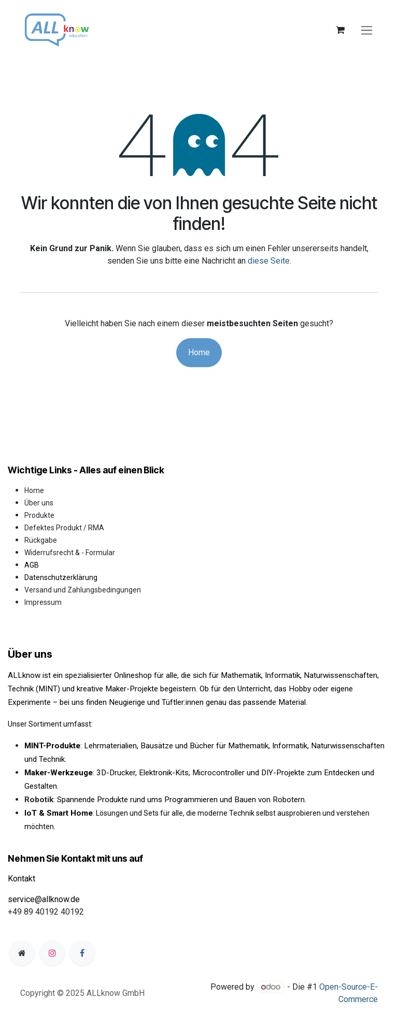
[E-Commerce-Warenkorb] (340, 30)
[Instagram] (52, 952)
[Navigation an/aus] (367, 30)
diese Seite (269, 261)
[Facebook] (82, 952)
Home (199, 352)
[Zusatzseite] (21, 952)
